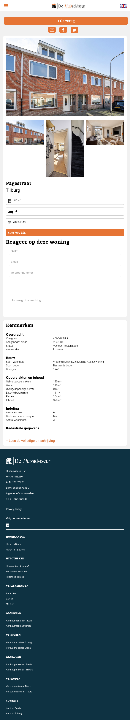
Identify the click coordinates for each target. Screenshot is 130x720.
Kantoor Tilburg (14, 713)
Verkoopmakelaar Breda (18, 686)
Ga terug (66, 20)
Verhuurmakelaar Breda (18, 647)
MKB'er (10, 604)
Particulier (11, 593)
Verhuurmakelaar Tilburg (19, 642)
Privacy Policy (14, 509)
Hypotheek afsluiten (16, 571)
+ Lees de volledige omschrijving (30, 441)
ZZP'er (9, 598)
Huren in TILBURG (15, 549)
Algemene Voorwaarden (20, 493)
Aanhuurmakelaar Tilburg (19, 620)
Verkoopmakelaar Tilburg (19, 691)
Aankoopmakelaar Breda (19, 664)
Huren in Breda (13, 544)
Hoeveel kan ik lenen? (17, 566)
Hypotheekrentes (15, 576)
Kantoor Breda (13, 708)
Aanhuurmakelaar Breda (18, 625)
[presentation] (37, 287)
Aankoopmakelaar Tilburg (19, 669)
